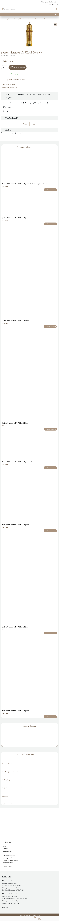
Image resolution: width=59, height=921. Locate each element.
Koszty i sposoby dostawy (9, 855)
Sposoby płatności (7, 858)
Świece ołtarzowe (28, 19)
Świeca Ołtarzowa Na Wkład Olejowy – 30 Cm (18, 461)
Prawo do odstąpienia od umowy (11, 860)
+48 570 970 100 (52, 4)
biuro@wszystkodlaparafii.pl (48, 2)
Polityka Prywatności (8, 862)
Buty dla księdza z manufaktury (10, 772)
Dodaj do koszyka (19, 67)
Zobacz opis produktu (9, 84)
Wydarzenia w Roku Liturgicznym (11, 804)
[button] (55, 24)
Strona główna (7, 19)
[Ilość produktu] (4, 67)
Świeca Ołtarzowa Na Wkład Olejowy (15, 218)
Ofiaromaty (5, 796)
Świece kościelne (17, 19)
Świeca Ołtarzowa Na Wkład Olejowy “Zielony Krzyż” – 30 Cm (24, 183)
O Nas (4, 846)
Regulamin (5, 848)
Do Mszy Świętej (6, 780)
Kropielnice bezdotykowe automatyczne (12, 787)
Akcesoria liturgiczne (7, 763)
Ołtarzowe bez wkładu (41, 19)
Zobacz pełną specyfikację (10, 87)
